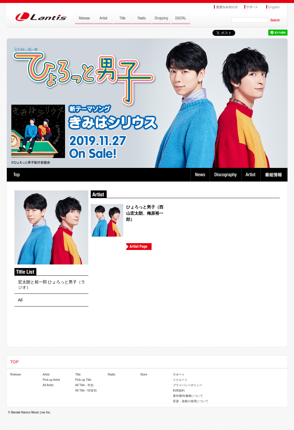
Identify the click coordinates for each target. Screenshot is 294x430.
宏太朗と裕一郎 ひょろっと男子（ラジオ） (51, 285)
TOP (16, 175)
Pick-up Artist (51, 379)
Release (15, 374)
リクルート (180, 379)
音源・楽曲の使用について (190, 401)
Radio (112, 374)
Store (143, 374)
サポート (179, 374)
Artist (251, 175)
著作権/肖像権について (188, 395)
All (20, 300)
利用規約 (179, 390)
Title (78, 374)
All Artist (48, 385)
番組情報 (274, 175)
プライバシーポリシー (187, 385)
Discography (226, 175)
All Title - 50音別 (86, 390)
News (200, 175)
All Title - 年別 (84, 385)
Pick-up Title (83, 379)
